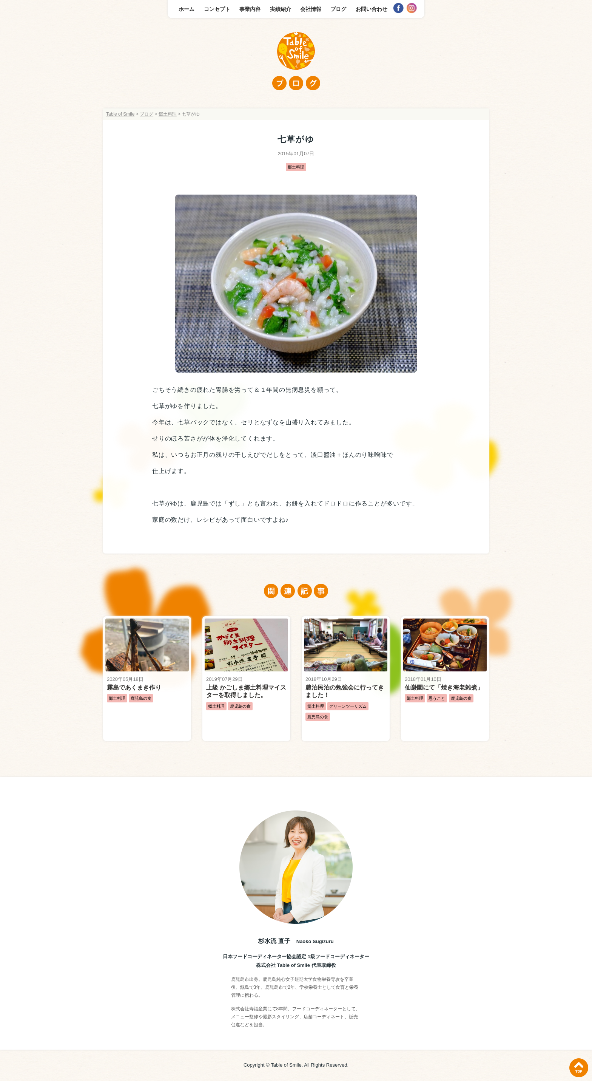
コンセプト (217, 9)
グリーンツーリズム (348, 706)
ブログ (338, 9)
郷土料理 (296, 167)
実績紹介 (280, 9)
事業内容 (250, 9)
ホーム (186, 9)
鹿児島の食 (141, 698)
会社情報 (310, 9)
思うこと (437, 698)
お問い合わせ (371, 9)
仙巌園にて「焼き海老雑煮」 (444, 687)
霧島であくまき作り (134, 687)
